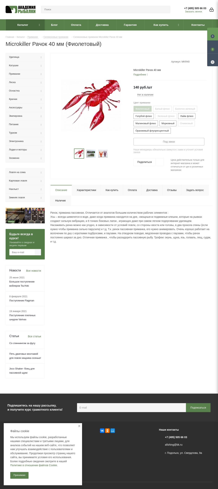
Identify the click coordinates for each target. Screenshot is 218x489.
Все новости (33, 270)
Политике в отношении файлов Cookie (33, 465)
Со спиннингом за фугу (22, 343)
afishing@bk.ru (174, 444)
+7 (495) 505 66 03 (195, 8)
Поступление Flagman (21, 300)
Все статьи (34, 336)
